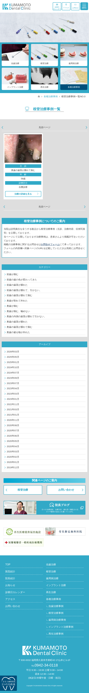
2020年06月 (13, 435)
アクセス (66, 6)
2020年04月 (13, 446)
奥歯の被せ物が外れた (18, 332)
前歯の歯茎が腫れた (17, 285)
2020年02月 (13, 456)
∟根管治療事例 (54, 613)
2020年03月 (13, 451)
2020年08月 (13, 425)
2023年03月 (13, 393)
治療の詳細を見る (23, 194)
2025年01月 (13, 362)
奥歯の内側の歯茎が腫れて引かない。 (26, 316)
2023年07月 (13, 383)
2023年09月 (13, 378)
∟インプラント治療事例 (59, 627)
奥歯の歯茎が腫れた (17, 321)
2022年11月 (13, 404)
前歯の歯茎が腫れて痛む (19, 295)
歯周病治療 (52, 578)
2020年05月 (13, 441)
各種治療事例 (51, 96)
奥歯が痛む (12, 306)
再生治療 (51, 592)
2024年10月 (13, 367)
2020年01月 (13, 462)
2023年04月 (13, 388)
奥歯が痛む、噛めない (18, 311)
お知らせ (10, 585)
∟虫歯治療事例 (54, 606)
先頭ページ (44, 127)
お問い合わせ (66, 489)
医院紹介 (10, 571)
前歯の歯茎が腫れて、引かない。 (24, 290)
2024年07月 (13, 372)
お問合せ (75, 6)
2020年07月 (13, 430)
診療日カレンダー (57, 7)
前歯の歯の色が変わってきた (22, 279)
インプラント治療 (56, 585)
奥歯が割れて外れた (17, 300)
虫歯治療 (51, 564)
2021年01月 (13, 414)
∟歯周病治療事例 (56, 619)
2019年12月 (13, 467)
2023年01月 (13, 399)
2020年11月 (13, 420)
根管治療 (23, 489)
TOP (7, 564)
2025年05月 (13, 357)
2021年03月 (13, 409)
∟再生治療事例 (54, 633)
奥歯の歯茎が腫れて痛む (19, 327)
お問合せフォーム (50, 244)
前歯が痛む (12, 274)
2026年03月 (13, 351)
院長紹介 (10, 578)
